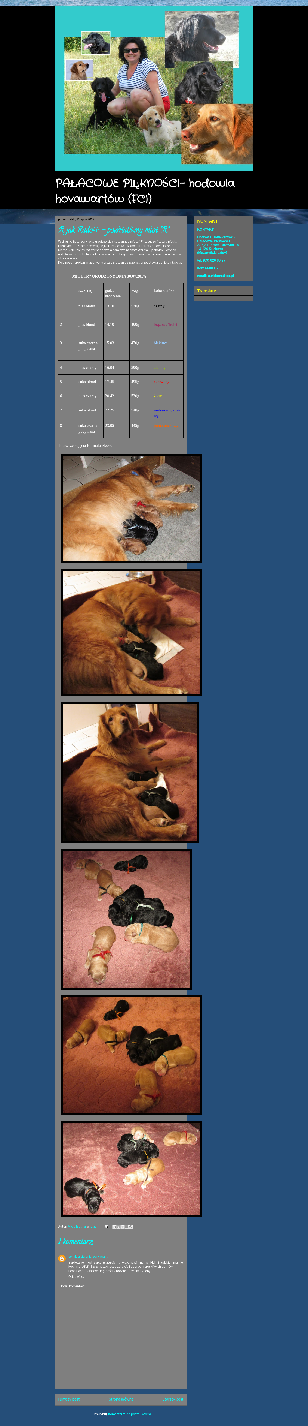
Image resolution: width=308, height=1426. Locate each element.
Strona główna (121, 1400)
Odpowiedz (76, 1277)
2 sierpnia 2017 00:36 (93, 1256)
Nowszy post (69, 1400)
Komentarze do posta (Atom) (129, 1414)
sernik (72, 1256)
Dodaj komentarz (72, 1286)
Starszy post (173, 1400)
